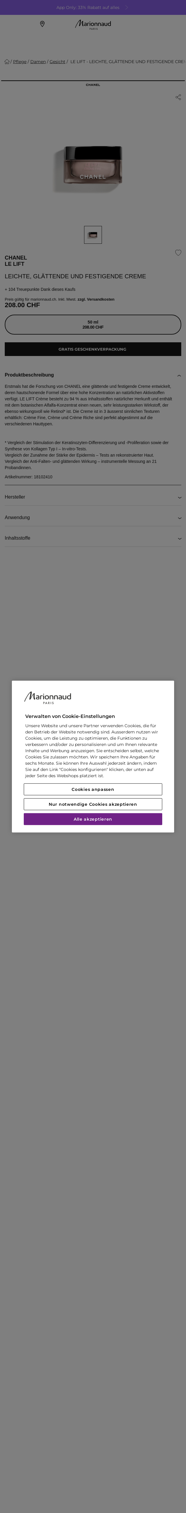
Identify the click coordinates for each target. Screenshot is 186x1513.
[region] (93, 756)
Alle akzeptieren (93, 819)
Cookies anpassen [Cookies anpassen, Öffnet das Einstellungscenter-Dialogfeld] (93, 789)
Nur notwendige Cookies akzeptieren (93, 804)
